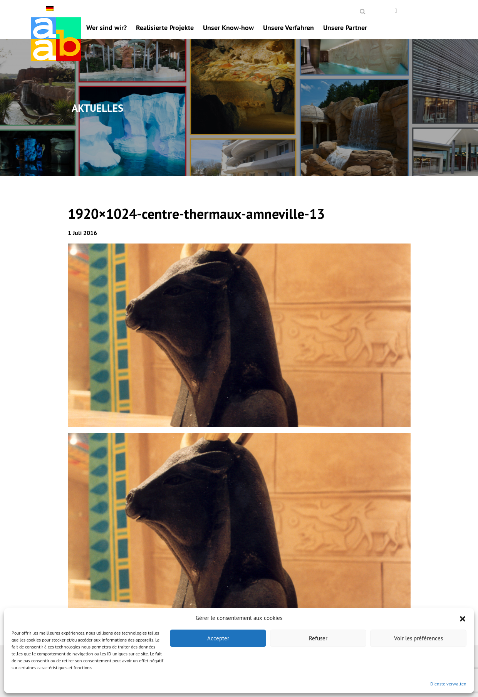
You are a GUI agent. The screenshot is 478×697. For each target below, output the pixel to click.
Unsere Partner (345, 27)
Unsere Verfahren (288, 27)
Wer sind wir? (106, 27)
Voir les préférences (418, 638)
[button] (462, 618)
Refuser (318, 638)
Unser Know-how (228, 27)
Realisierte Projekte (165, 27)
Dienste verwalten (448, 684)
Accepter (218, 638)
